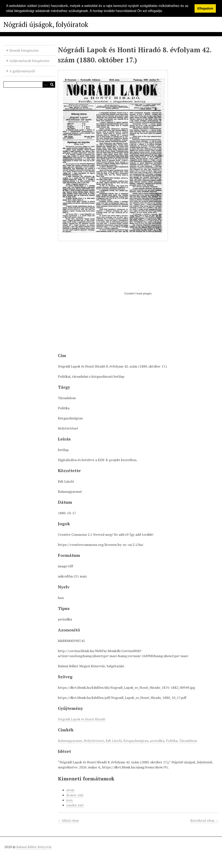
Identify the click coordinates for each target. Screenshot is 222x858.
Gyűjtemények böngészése (29, 60)
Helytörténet (94, 740)
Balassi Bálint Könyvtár (34, 847)
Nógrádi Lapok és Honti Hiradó (81, 719)
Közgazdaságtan (135, 740)
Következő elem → (204, 820)
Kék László (114, 740)
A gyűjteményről (22, 71)
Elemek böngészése (24, 50)
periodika (157, 740)
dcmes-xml (74, 795)
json (69, 800)
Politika (171, 740)
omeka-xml (74, 805)
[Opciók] (45, 84)
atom (70, 790)
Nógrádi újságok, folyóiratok (45, 24)
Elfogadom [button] (205, 8)
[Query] (29, 84)
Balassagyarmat (70, 740)
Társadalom (188, 740)
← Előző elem (68, 820)
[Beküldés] (52, 84)
